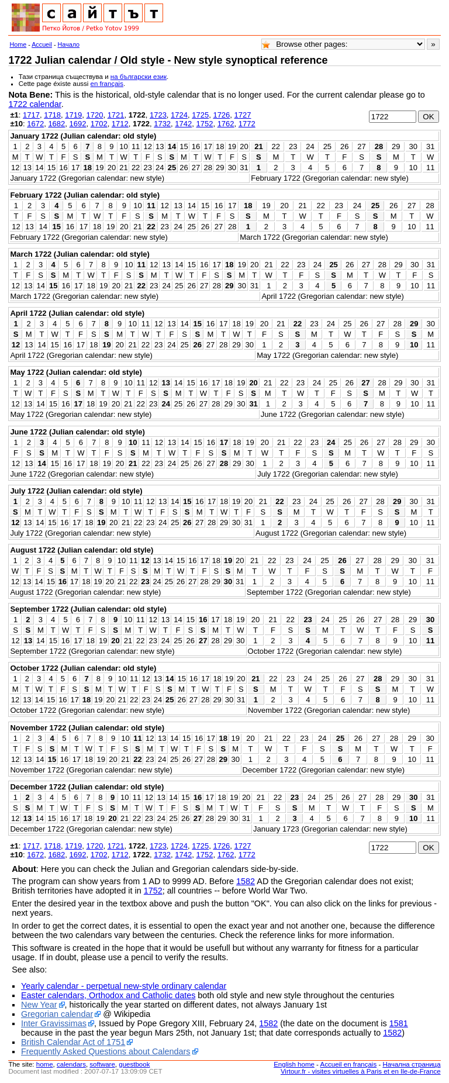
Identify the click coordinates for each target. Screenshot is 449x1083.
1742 (183, 123)
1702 (99, 123)
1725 (200, 115)
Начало (69, 44)
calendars (71, 1064)
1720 (94, 115)
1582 (245, 881)
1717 (31, 115)
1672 (35, 123)
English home (294, 1064)
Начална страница (411, 1064)
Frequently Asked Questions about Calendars (106, 1051)
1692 (78, 123)
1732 (162, 123)
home (44, 1064)
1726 (221, 115)
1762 (225, 123)
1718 (52, 115)
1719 (73, 115)
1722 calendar (34, 104)
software (102, 1064)
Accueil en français (348, 1064)
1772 (247, 123)
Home (17, 44)
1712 (120, 123)
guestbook (134, 1064)
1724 (179, 115)
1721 (116, 115)
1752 (204, 123)
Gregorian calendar (57, 1014)
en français (107, 83)
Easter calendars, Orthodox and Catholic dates (108, 995)
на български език (138, 76)
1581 (398, 1023)
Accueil (42, 44)
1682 (56, 123)
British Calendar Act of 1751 (73, 1042)
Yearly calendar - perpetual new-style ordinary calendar (123, 986)
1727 (242, 115)
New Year (39, 1004)
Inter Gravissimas (54, 1023)
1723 (158, 115)
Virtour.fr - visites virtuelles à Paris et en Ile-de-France (361, 1071)
